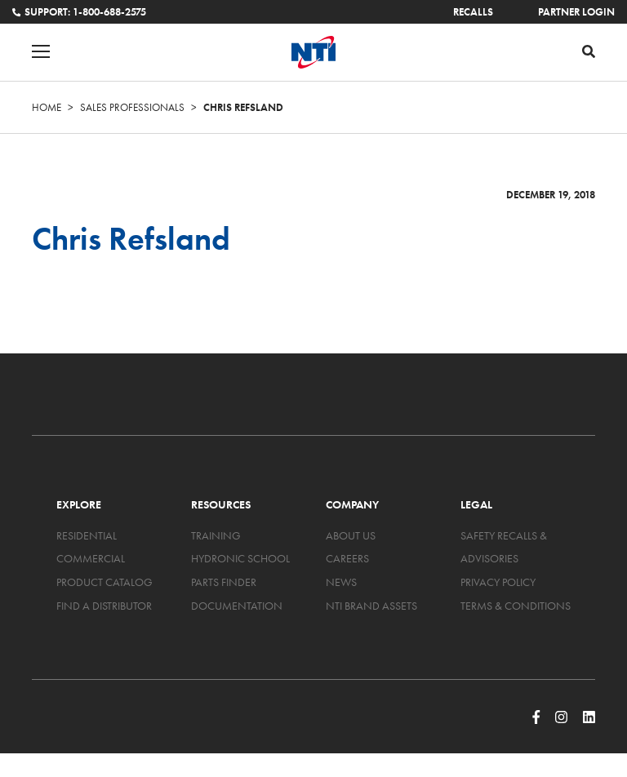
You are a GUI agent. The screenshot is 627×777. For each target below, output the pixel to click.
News (341, 582)
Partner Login (576, 12)
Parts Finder (223, 582)
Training (216, 535)
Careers (347, 558)
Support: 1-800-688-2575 (79, 12)
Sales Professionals (132, 107)
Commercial (90, 558)
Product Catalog (104, 582)
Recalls (473, 12)
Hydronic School (240, 558)
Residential (86, 535)
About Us (351, 535)
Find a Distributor (104, 605)
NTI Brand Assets (371, 605)
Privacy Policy (498, 582)
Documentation (236, 605)
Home (46, 107)
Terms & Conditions (515, 605)
